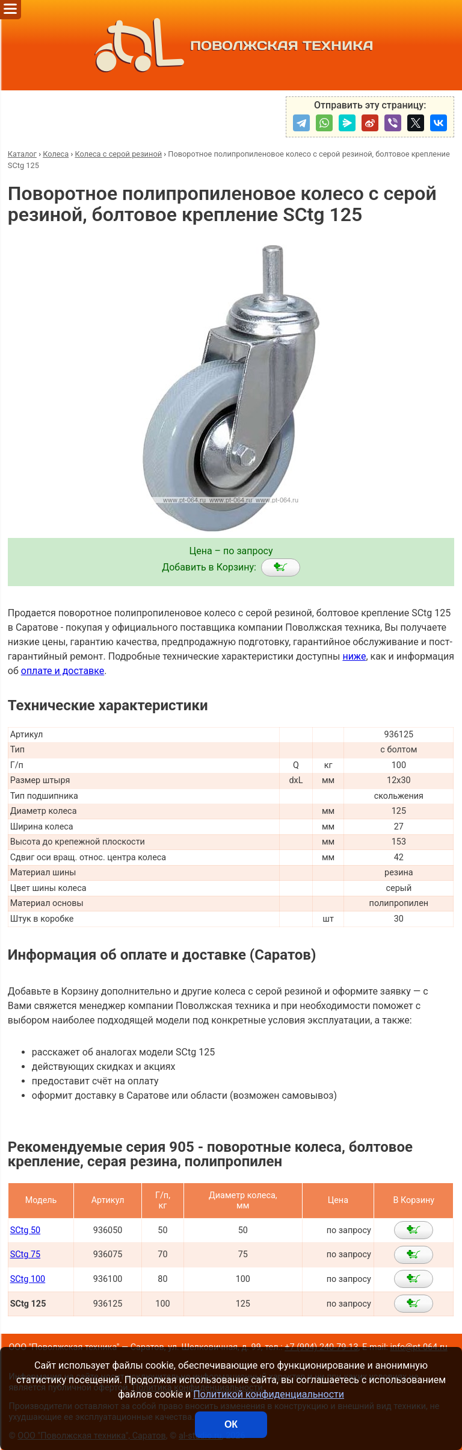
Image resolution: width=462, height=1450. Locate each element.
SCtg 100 (28, 1279)
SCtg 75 (25, 1254)
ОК (231, 1424)
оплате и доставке (63, 671)
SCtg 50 (25, 1230)
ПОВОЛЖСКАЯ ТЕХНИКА (231, 45)
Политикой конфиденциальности (268, 1394)
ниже (354, 656)
